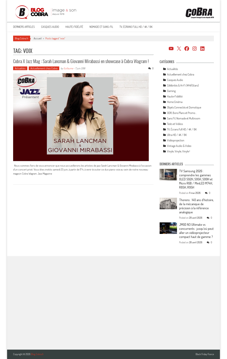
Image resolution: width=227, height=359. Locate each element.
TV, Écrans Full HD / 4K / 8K (136, 27)
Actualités (20, 68)
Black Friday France (205, 354)
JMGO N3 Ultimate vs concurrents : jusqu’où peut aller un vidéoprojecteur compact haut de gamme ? (196, 231)
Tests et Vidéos (175, 124)
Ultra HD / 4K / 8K (177, 135)
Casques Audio (50, 27)
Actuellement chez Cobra (44, 68)
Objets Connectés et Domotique (184, 107)
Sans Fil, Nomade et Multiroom (183, 118)
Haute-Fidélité (74, 27)
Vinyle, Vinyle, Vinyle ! (178, 151)
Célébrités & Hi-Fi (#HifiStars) (183, 85)
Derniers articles (24, 27)
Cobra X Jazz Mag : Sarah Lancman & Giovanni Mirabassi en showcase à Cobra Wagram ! (81, 61)
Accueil (37, 38)
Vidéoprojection (175, 140)
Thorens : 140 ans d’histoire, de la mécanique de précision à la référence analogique (196, 206)
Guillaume (68, 68)
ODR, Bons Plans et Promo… (182, 113)
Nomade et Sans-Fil (101, 27)
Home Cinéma (174, 102)
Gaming (171, 91)
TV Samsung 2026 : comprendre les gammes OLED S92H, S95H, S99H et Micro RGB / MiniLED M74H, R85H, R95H (196, 179)
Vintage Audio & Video (179, 146)
